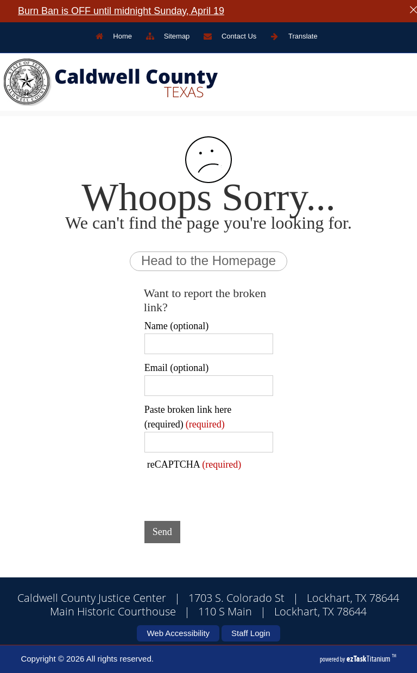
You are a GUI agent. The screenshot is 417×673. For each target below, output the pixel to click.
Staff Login (250, 633)
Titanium (369, 658)
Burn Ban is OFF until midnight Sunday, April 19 (121, 10)
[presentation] (226, 491)
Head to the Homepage (208, 260)
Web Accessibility (178, 633)
